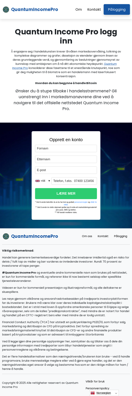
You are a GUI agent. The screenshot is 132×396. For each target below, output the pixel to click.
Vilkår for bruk (95, 381)
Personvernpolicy (97, 388)
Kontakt (94, 9)
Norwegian (101, 393)
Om (78, 9)
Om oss (87, 236)
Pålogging (117, 9)
